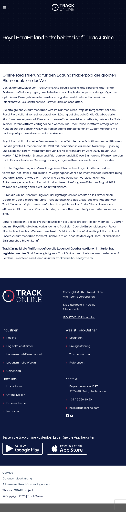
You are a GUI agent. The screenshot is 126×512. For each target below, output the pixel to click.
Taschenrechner (78, 354)
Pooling (9, 337)
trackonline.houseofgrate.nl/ (74, 258)
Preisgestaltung (77, 346)
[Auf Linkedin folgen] (67, 415)
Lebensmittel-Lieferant (19, 362)
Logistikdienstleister (17, 346)
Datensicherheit (15, 403)
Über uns (9, 379)
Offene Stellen (13, 394)
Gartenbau (11, 371)
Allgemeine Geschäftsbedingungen (26, 484)
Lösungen (74, 337)
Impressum (11, 411)
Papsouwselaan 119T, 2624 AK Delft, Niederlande (85, 389)
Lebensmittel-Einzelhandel (22, 354)
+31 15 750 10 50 (78, 399)
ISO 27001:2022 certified (79, 317)
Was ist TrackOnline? (81, 330)
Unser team (12, 386)
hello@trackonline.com (82, 407)
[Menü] (4, 7)
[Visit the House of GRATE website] (18, 490)
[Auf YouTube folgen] (71, 415)
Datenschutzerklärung (17, 478)
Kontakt (71, 379)
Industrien (10, 330)
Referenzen (74, 362)
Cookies (7, 472)
